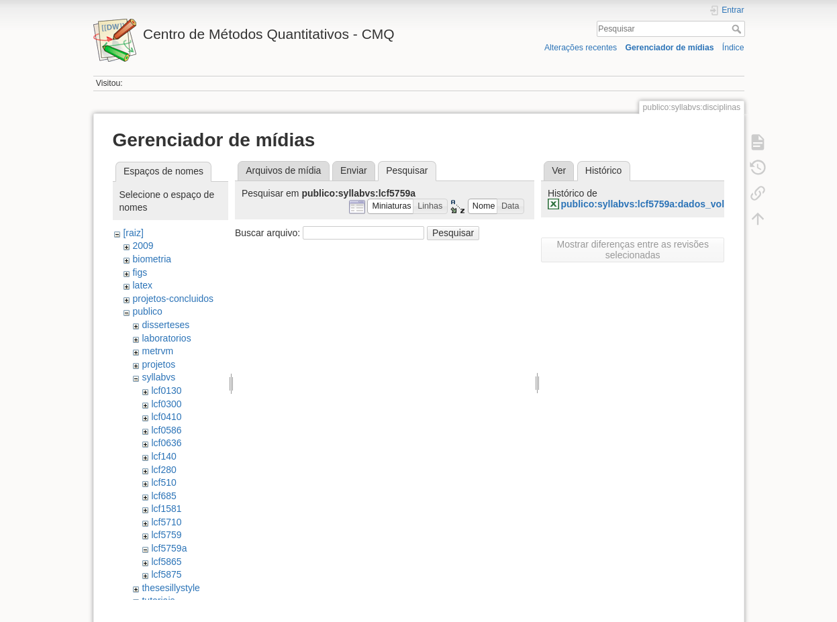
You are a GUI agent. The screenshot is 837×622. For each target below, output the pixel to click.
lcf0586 (166, 430)
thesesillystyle (170, 587)
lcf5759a (169, 548)
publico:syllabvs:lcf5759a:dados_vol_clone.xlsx (667, 204)
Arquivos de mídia (283, 170)
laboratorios (166, 338)
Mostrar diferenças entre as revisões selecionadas (632, 249)
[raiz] (133, 232)
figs (139, 272)
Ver (559, 170)
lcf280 (163, 469)
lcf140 (163, 456)
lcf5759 (166, 534)
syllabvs (158, 377)
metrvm (157, 351)
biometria (151, 259)
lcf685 (163, 495)
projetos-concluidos (172, 298)
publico (147, 311)
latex (142, 285)
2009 (142, 245)
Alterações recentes (580, 47)
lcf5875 (166, 574)
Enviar (353, 170)
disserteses (165, 324)
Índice (733, 47)
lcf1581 (166, 508)
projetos (158, 364)
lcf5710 (166, 522)
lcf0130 (166, 390)
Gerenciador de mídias (669, 47)
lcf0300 (166, 404)
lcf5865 (166, 561)
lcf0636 (166, 442)
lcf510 (163, 482)
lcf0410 (166, 416)
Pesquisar (738, 29)
